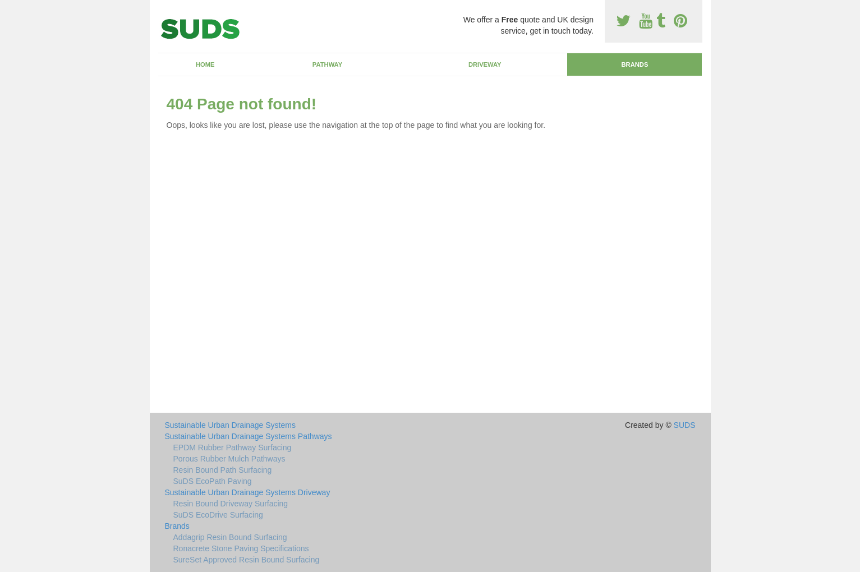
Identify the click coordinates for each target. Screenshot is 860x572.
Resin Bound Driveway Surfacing (230, 503)
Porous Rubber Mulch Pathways (229, 458)
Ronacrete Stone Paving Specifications (241, 548)
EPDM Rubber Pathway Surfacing (232, 447)
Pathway (327, 64)
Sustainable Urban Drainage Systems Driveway (247, 492)
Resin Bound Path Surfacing (222, 469)
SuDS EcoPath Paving (212, 481)
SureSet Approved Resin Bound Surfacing (246, 559)
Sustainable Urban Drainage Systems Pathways (248, 436)
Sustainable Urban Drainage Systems (230, 425)
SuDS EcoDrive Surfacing (218, 514)
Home (205, 64)
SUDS (685, 425)
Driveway (485, 64)
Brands (634, 64)
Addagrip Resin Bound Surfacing (230, 537)
